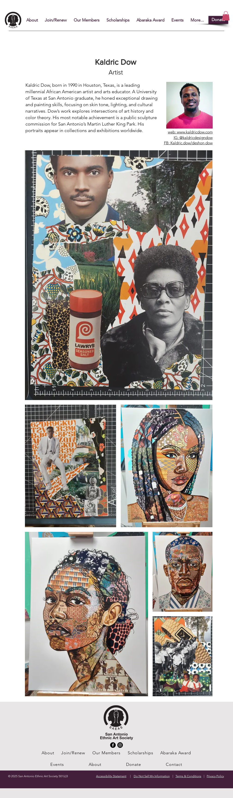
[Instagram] (120, 745)
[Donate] (218, 20)
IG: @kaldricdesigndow (193, 137)
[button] (226, 16)
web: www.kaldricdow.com (190, 132)
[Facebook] (113, 745)
